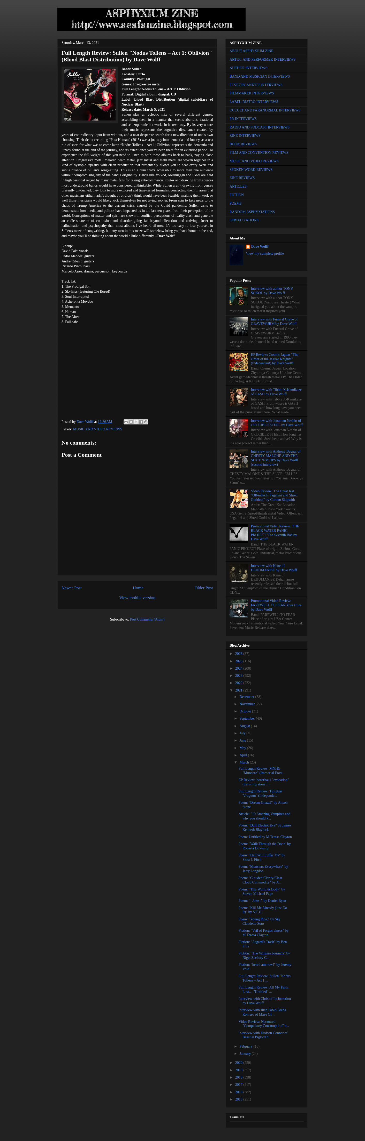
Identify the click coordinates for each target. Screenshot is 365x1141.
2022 (239, 683)
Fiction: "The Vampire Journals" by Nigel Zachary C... (264, 955)
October (245, 711)
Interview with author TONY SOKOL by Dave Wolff (272, 291)
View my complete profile (265, 253)
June (243, 740)
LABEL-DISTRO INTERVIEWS (254, 102)
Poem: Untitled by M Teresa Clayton (265, 837)
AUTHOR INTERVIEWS (248, 68)
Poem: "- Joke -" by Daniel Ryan (262, 901)
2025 (239, 661)
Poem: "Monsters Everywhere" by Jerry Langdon (263, 869)
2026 (239, 654)
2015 (239, 1099)
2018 (239, 1077)
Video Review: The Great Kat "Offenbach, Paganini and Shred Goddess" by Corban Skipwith (274, 495)
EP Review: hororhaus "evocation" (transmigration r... (264, 782)
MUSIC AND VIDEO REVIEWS (97, 429)
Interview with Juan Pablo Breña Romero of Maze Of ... (262, 1012)
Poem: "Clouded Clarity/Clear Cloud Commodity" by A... (260, 880)
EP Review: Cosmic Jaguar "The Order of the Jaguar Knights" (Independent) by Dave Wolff (274, 359)
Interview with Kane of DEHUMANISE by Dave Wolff (274, 568)
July (242, 733)
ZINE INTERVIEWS (245, 136)
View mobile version (137, 597)
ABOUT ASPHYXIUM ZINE (251, 51)
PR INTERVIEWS (243, 119)
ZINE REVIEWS (242, 178)
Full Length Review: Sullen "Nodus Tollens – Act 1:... (265, 978)
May (243, 748)
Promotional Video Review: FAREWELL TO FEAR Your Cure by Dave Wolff (276, 605)
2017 (239, 1085)
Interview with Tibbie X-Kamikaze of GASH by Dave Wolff (276, 392)
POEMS (236, 203)
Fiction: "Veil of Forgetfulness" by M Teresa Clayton (263, 933)
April (243, 755)
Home (138, 587)
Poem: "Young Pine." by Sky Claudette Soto (259, 921)
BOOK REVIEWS (243, 144)
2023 (239, 676)
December (247, 697)
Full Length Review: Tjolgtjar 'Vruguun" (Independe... (260, 793)
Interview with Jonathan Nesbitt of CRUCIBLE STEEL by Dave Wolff (277, 423)
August (245, 726)
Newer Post (72, 587)
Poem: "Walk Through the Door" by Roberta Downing (265, 846)
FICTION (237, 195)
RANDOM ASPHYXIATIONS (252, 212)
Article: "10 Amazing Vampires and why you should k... (264, 816)
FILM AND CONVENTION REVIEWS (259, 153)
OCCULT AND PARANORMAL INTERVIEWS (265, 110)
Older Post (204, 587)
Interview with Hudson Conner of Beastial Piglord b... (263, 1035)
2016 (239, 1092)
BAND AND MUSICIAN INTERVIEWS (260, 76)
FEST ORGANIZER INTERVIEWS (256, 85)
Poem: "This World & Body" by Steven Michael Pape (262, 891)
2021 (239, 690)
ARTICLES (238, 186)
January (245, 1054)
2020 (239, 1063)
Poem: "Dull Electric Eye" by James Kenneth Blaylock (265, 827)
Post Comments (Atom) (147, 619)
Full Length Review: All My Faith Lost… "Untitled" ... (263, 989)
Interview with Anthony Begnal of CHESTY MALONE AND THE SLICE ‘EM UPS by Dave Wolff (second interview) (276, 457)
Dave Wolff (260, 246)
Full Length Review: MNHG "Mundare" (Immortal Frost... (262, 771)
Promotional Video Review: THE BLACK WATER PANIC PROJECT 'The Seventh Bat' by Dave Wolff (275, 532)
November (247, 704)
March (244, 762)
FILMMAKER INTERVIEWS (252, 93)
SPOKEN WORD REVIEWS (251, 170)
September (247, 718)
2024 (239, 668)
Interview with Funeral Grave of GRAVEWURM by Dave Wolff (274, 321)
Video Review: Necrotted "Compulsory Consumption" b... (264, 1024)
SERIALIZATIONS (244, 220)
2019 (239, 1070)
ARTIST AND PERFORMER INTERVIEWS (263, 59)
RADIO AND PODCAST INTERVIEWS (260, 127)
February (246, 1046)
